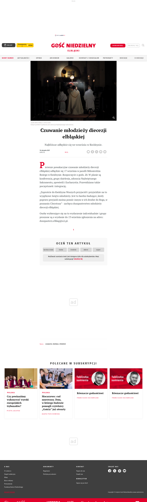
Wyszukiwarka (143, 45)
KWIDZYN (56, 344)
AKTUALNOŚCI (23, 58)
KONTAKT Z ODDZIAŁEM (89, 58)
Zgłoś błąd (9, 492)
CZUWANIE (48, 344)
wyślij (105, 151)
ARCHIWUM (54, 58)
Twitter (97, 151)
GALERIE (70, 58)
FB (93, 151)
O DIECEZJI (139, 58)
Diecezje (123, 58)
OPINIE (39, 58)
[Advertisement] (73, 18)
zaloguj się (133, 45)
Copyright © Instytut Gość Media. (117, 492)
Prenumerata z (22, 45)
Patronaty (108, 58)
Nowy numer (8, 58)
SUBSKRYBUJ (117, 45)
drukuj (101, 151)
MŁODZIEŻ (62, 344)
